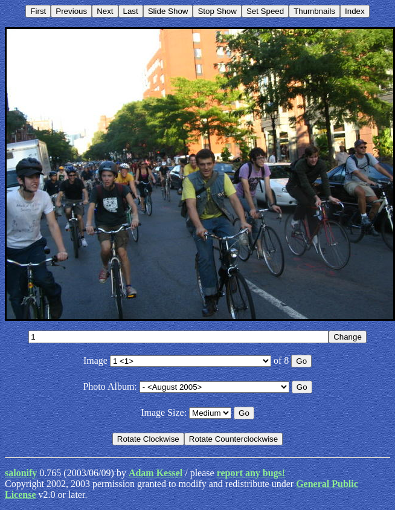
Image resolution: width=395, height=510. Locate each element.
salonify (21, 473)
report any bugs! (251, 473)
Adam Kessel (155, 473)
